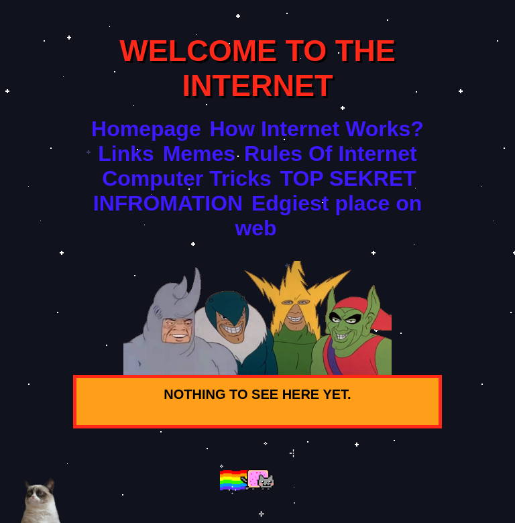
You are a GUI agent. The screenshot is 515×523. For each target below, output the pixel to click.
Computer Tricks (187, 178)
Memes (199, 153)
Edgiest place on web (328, 215)
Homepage (146, 129)
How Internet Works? (316, 129)
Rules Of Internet (330, 153)
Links (126, 153)
